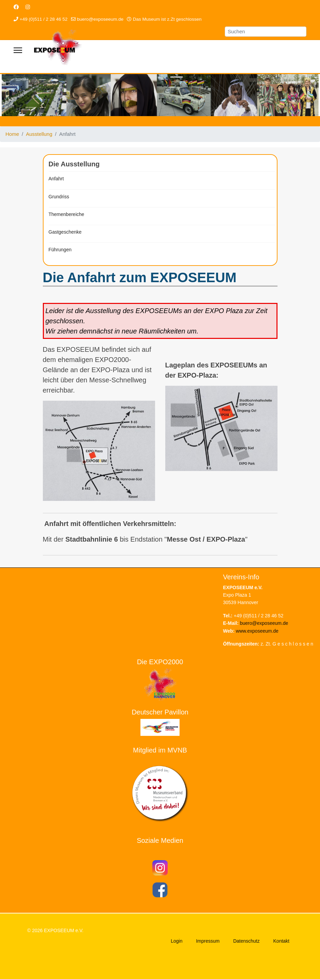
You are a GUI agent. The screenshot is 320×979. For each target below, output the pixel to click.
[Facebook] (16, 7)
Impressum (207, 941)
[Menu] (18, 50)
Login (176, 941)
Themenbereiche (66, 214)
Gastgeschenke (65, 232)
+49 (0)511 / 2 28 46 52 (44, 19)
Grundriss (59, 196)
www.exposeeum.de (257, 631)
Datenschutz (246, 941)
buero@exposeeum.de (100, 19)
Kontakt (281, 941)
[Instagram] (28, 7)
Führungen (60, 249)
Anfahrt (56, 178)
